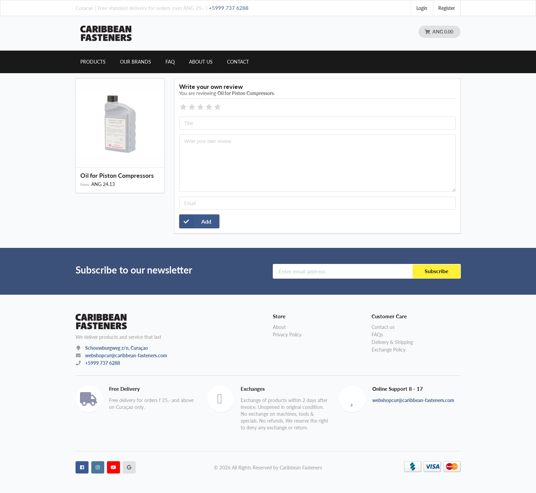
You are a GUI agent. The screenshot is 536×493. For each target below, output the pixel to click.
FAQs (377, 334)
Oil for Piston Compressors (117, 175)
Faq (170, 62)
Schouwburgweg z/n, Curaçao (116, 348)
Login (421, 8)
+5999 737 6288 (229, 8)
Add (195, 221)
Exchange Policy (388, 349)
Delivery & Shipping (392, 342)
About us (201, 62)
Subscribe (436, 271)
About (279, 327)
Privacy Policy (287, 334)
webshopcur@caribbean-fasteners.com (126, 355)
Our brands (135, 62)
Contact (238, 62)
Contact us (383, 327)
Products (93, 62)
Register (446, 8)
